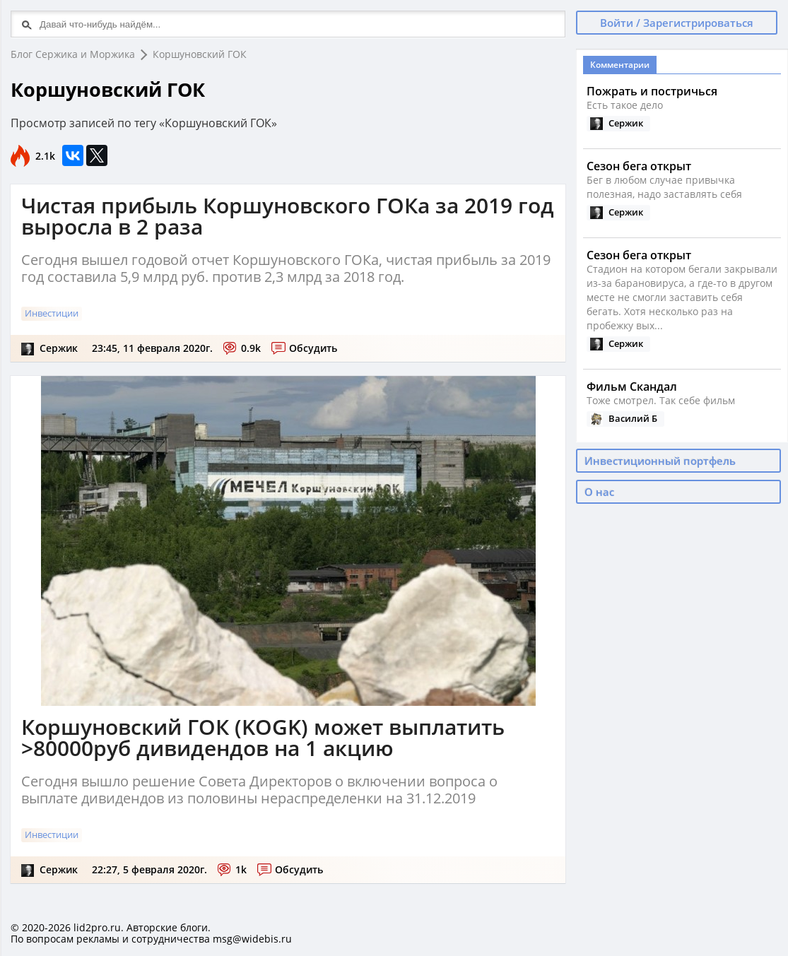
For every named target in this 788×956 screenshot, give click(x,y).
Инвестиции (51, 313)
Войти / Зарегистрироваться (676, 23)
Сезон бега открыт (639, 166)
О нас (599, 492)
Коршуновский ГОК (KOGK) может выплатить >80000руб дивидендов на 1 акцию (263, 737)
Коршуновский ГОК (200, 54)
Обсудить (313, 348)
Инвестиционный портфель (660, 461)
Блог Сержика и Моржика (73, 54)
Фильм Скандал (632, 386)
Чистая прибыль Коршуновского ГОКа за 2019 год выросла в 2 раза (287, 216)
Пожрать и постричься (652, 91)
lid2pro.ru (97, 927)
